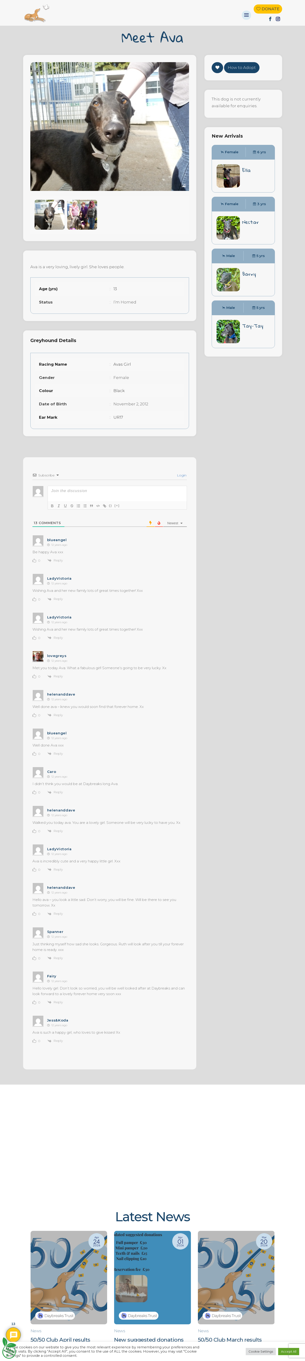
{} (110, 505)
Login (181, 475)
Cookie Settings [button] (261, 1351)
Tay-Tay (252, 325)
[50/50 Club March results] (236, 1294)
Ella (246, 170)
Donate (270, 9)
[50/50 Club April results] (69, 1294)
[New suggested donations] (152, 1294)
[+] (117, 505)
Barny (249, 274)
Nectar (250, 222)
